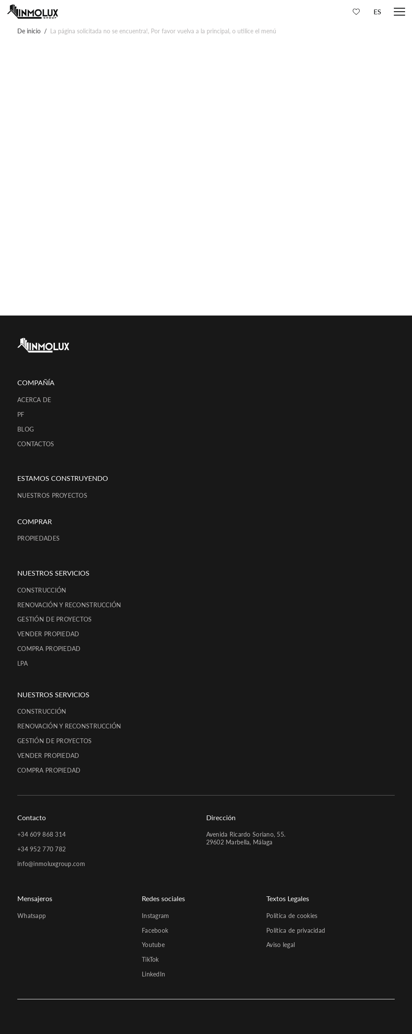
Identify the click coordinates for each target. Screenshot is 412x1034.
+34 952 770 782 (41, 849)
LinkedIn (153, 974)
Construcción (41, 590)
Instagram (155, 915)
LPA (22, 663)
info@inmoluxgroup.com (51, 863)
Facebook (155, 930)
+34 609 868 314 (41, 834)
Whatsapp (31, 915)
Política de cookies (291, 915)
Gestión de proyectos (54, 619)
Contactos (35, 444)
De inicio (29, 31)
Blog (25, 429)
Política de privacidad (295, 930)
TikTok (150, 959)
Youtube (153, 944)
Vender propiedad (48, 634)
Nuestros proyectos (52, 495)
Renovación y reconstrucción (69, 605)
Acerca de (34, 399)
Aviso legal (280, 944)
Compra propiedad (48, 648)
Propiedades (38, 538)
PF (21, 414)
